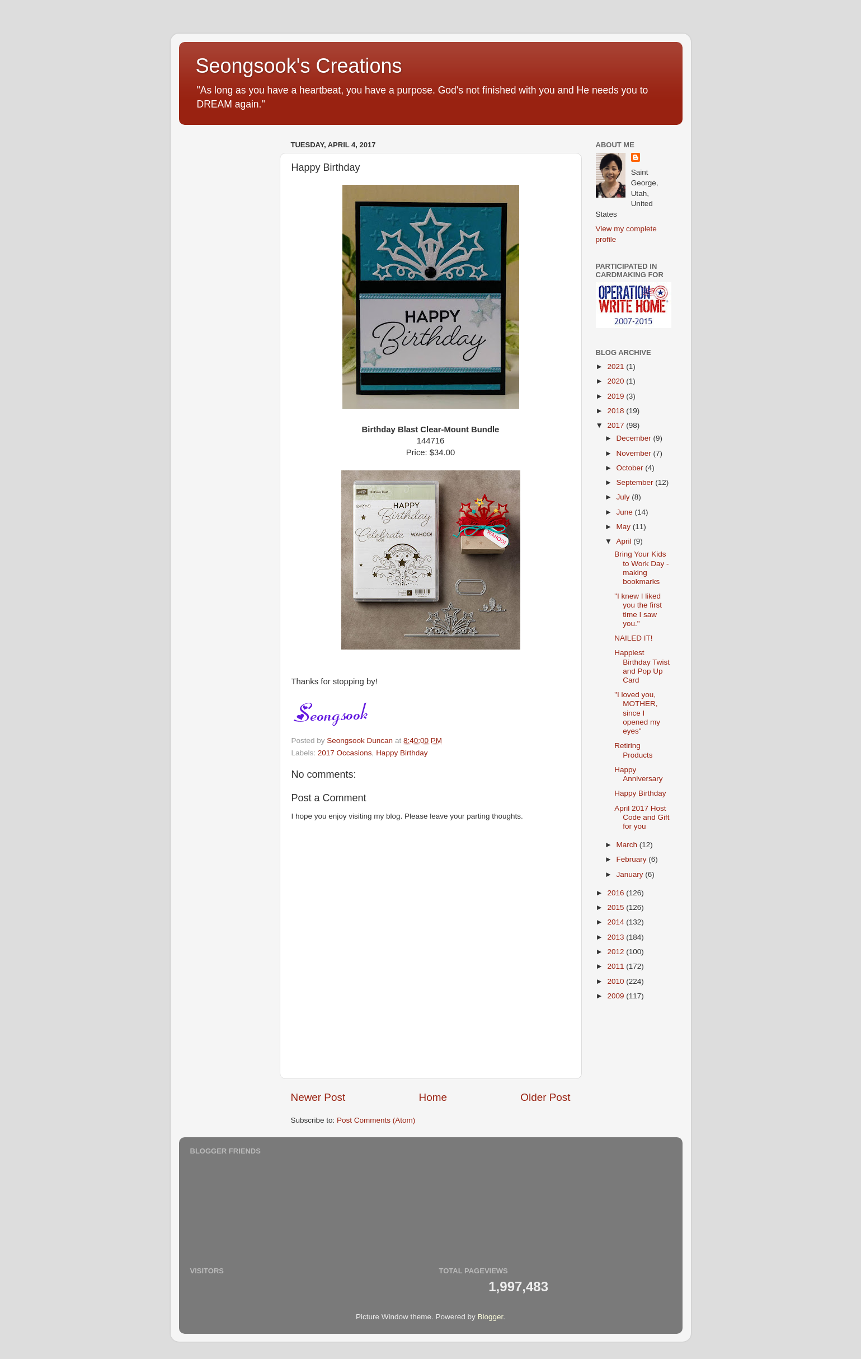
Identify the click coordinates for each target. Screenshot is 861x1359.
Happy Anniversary (638, 774)
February (633, 859)
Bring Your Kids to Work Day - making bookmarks (641, 568)
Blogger (491, 1317)
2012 (616, 951)
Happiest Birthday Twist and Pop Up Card (642, 666)
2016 (616, 893)
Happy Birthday (401, 753)
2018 (616, 411)
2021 (616, 366)
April (625, 541)
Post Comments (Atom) (376, 1120)
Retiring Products (633, 750)
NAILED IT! (633, 638)
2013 (616, 937)
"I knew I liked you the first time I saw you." (638, 610)
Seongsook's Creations (299, 65)
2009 (616, 996)
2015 (616, 907)
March (628, 844)
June (626, 512)
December (635, 438)
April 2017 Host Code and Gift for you (641, 817)
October (631, 468)
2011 (616, 966)
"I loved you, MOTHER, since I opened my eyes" (637, 712)
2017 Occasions (345, 753)
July (624, 497)
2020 (616, 381)
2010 (616, 981)
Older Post (545, 1097)
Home (433, 1097)
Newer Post (318, 1097)
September (636, 482)
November (635, 453)
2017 (616, 425)
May (625, 526)
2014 (616, 922)
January (631, 874)
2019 (616, 396)
